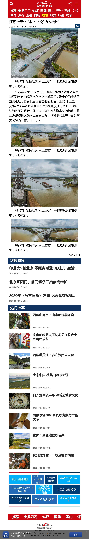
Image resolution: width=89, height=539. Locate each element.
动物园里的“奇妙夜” (68, 499)
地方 (53, 15)
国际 (43, 11)
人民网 (12, 27)
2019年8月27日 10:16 (18, 301)
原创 (21, 15)
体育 (13, 15)
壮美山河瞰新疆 (20, 479)
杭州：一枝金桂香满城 (38, 479)
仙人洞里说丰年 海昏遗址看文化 (55, 395)
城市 (45, 15)
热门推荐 (17, 308)
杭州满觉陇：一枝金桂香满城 (53, 455)
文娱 (75, 11)
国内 (51, 11)
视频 (67, 11)
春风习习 (24, 11)
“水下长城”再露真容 (20, 499)
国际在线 (44, 4)
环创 (61, 15)
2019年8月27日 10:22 (18, 287)
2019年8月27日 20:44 (18, 273)
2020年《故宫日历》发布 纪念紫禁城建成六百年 (48, 296)
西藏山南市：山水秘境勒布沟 (53, 315)
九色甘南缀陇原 (51, 479)
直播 (29, 15)
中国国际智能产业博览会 (22, 489)
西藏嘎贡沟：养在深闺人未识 (53, 355)
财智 (37, 15)
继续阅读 (17, 261)
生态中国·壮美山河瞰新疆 (50, 375)
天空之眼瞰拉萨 (66, 489)
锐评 (35, 11)
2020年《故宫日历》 (68, 479)
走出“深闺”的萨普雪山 (44, 489)
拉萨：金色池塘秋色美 (48, 435)
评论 (59, 11)
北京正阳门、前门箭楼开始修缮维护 (38, 282)
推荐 (13, 11)
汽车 (69, 15)
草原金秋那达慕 (44, 499)
